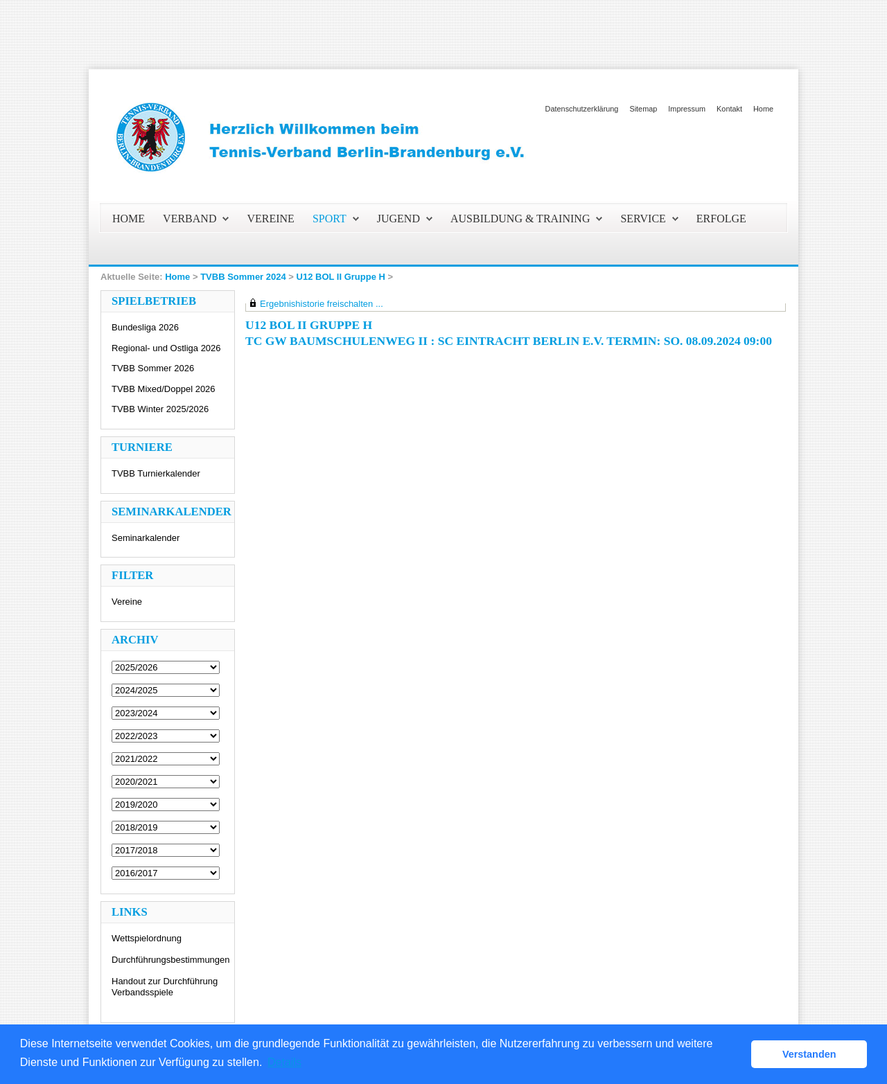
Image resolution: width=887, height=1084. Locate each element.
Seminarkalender (145, 538)
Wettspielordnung (147, 938)
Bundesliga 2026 (145, 327)
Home (763, 109)
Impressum (686, 109)
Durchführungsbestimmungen (171, 959)
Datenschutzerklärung (582, 109)
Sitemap (643, 109)
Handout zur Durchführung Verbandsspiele (165, 986)
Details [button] (284, 1062)
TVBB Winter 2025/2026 (160, 409)
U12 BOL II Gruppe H (341, 277)
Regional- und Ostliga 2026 (166, 348)
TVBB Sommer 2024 (243, 277)
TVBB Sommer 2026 (153, 368)
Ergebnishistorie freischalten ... (321, 304)
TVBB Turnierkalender (156, 473)
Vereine (127, 601)
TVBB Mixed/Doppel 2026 (164, 389)
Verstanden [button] (809, 1054)
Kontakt (729, 109)
